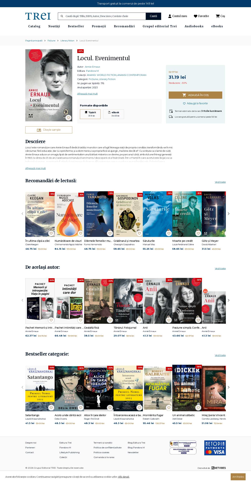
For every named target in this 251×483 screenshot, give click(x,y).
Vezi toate (220, 192)
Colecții (63, 467)
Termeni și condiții (103, 452)
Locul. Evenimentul (89, 50)
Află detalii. (124, 476)
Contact (29, 462)
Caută (153, 16)
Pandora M (92, 80)
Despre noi (30, 452)
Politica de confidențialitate (107, 457)
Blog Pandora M (136, 457)
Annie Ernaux (92, 76)
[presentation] (22, 224)
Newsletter (133, 462)
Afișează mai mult (87, 103)
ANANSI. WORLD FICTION (101, 85)
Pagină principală (33, 50)
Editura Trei (65, 452)
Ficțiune (51, 50)
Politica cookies (101, 462)
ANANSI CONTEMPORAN (131, 85)
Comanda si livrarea (104, 467)
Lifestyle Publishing (69, 462)
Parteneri (30, 457)
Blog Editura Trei (136, 452)
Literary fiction (67, 50)
